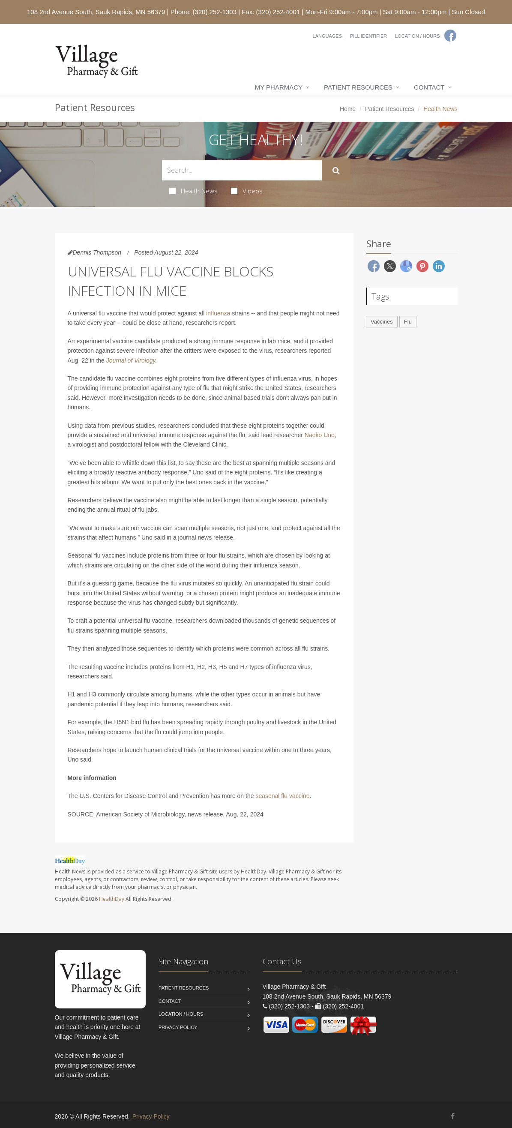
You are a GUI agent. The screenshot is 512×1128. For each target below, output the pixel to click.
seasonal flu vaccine (282, 795)
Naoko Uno (320, 435)
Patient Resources (358, 87)
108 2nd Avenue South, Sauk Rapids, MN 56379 (96, 11)
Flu (408, 321)
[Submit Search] (336, 170)
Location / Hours (417, 36)
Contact (429, 87)
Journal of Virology (131, 360)
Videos (247, 190)
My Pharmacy (278, 87)
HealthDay (111, 899)
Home (348, 108)
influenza (218, 313)
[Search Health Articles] (242, 170)
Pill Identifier (368, 36)
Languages (327, 36)
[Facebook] (450, 36)
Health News (193, 190)
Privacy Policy (178, 1027)
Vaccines (382, 321)
